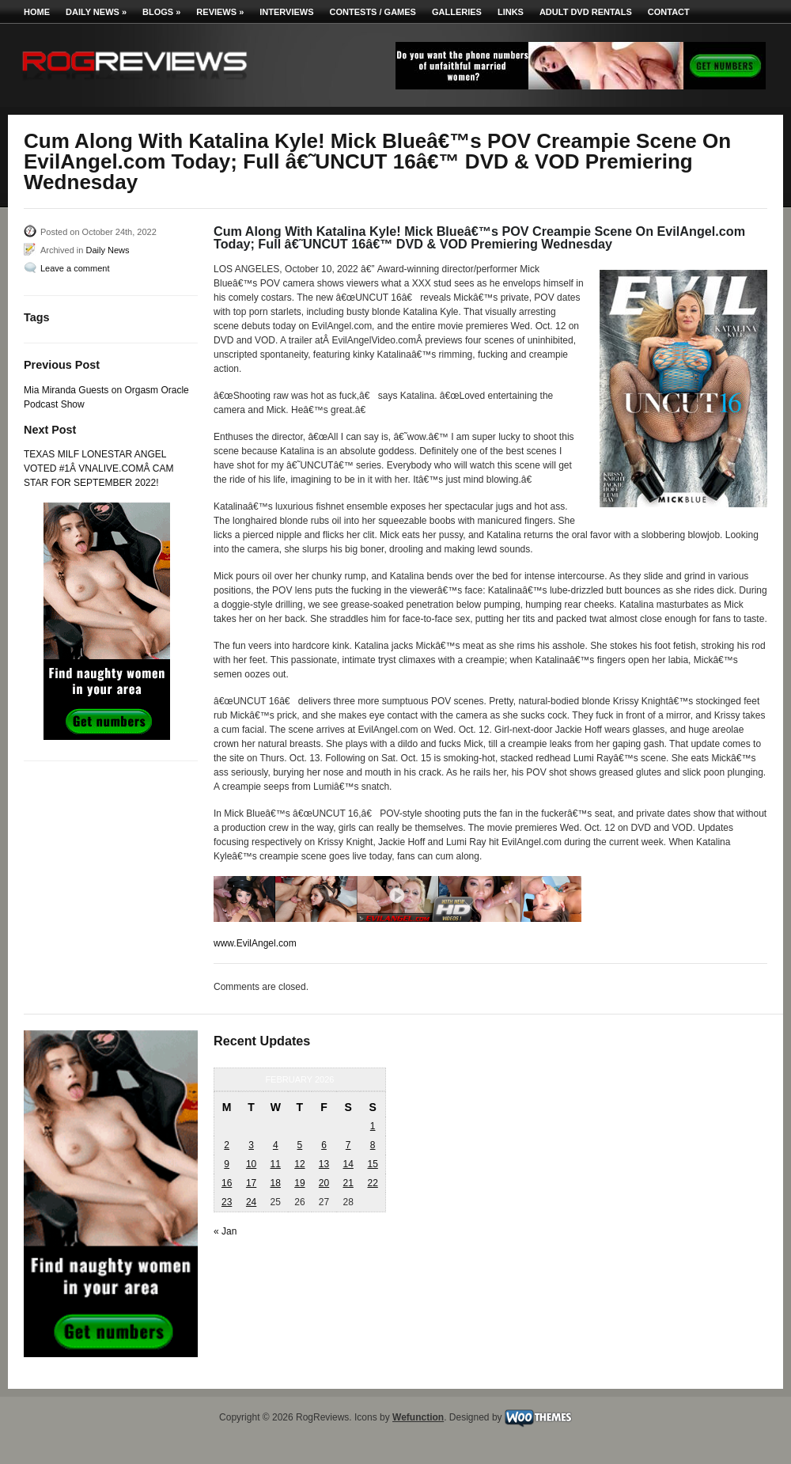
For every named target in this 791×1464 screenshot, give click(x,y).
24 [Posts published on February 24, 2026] (251, 1202)
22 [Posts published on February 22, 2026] (372, 1183)
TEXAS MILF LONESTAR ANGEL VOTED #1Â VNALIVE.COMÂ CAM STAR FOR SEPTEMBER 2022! (98, 468)
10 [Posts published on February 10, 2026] (251, 1164)
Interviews (286, 12)
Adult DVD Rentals (585, 12)
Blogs (161, 12)
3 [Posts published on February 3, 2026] (251, 1145)
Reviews (220, 12)
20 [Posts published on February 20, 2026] (324, 1183)
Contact (669, 12)
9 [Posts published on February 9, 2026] (226, 1164)
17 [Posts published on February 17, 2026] (251, 1183)
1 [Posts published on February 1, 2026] (373, 1126)
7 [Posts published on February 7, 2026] (348, 1145)
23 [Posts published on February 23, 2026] (226, 1202)
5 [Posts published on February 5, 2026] (300, 1145)
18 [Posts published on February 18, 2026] (276, 1183)
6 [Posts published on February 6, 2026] (324, 1145)
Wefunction (418, 1417)
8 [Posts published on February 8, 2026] (373, 1145)
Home (37, 12)
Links (511, 12)
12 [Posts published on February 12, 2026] (299, 1164)
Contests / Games (373, 12)
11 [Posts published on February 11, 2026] (276, 1164)
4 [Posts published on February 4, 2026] (275, 1145)
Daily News (96, 12)
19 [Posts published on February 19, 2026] (299, 1183)
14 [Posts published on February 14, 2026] (348, 1164)
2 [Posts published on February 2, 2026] (226, 1145)
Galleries (457, 12)
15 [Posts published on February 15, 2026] (372, 1164)
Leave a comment (74, 268)
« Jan (225, 1231)
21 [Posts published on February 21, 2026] (348, 1183)
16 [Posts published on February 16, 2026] (226, 1183)
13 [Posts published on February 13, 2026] (324, 1164)
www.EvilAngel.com (255, 943)
